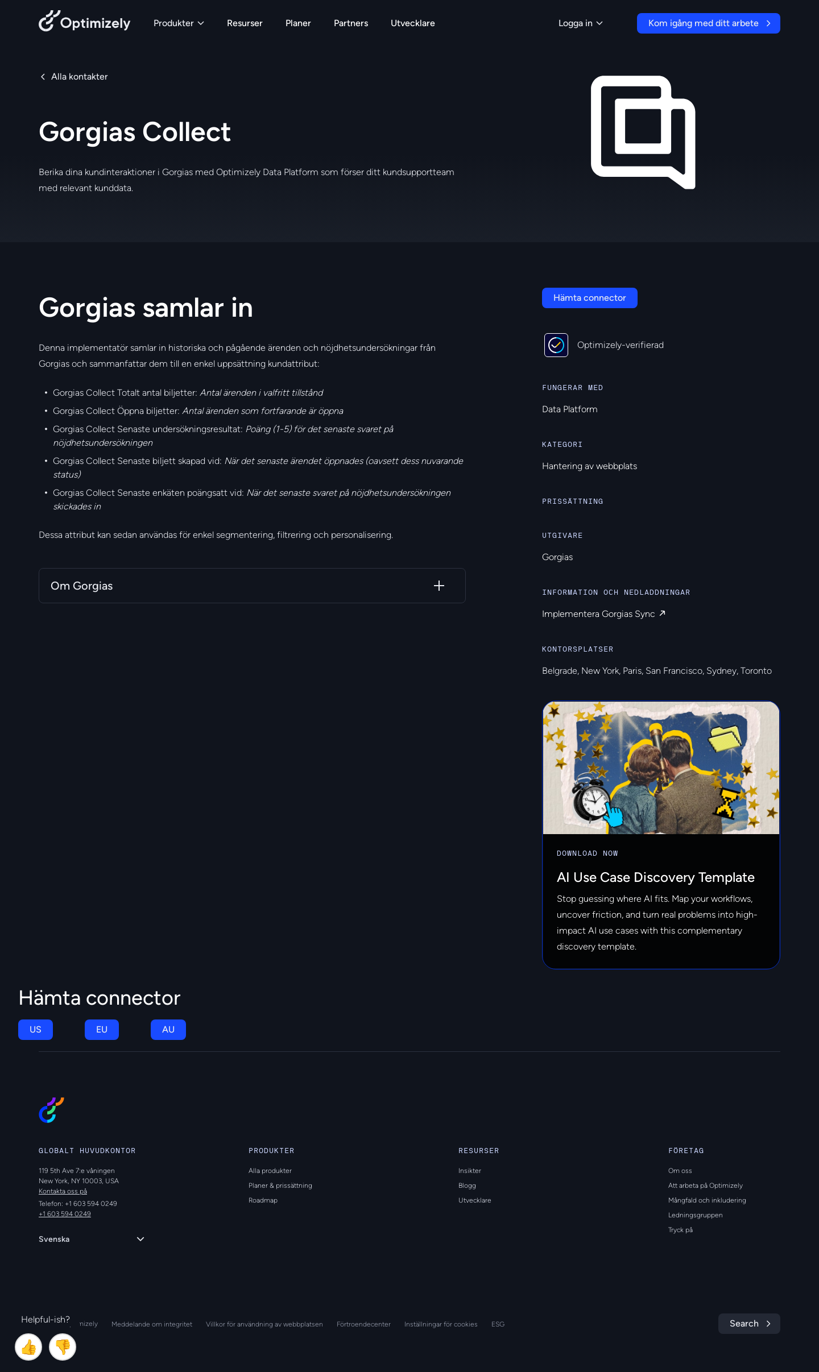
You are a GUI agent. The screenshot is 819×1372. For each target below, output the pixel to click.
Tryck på (680, 1230)
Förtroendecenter (364, 1324)
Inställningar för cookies (441, 1324)
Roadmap (263, 1200)
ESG (497, 1324)
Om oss (680, 1171)
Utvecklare (413, 23)
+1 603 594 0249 (65, 1214)
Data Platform (570, 409)
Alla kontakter (79, 76)
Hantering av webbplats (589, 466)
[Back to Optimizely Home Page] (85, 23)
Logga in (581, 23)
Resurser (245, 23)
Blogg (467, 1185)
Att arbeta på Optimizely (705, 1185)
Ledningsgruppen (695, 1215)
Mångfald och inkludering (707, 1200)
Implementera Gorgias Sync (598, 613)
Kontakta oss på (63, 1191)
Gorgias (557, 557)
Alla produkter (270, 1171)
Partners (351, 23)
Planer (298, 23)
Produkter (179, 23)
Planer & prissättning (280, 1185)
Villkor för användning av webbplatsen (264, 1324)
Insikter (469, 1171)
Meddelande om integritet (151, 1324)
